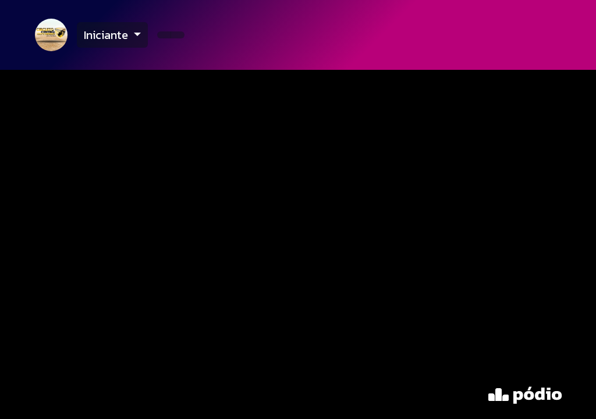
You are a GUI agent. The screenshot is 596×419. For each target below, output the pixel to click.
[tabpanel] (298, 244)
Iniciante (107, 35)
